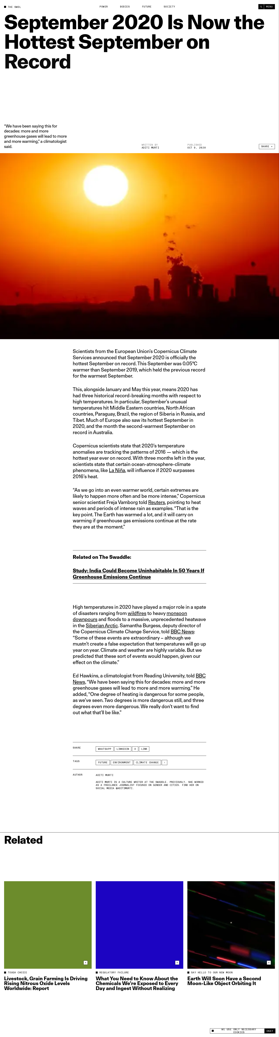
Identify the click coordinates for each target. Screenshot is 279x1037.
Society (169, 6)
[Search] (261, 6)
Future (147, 6)
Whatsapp (104, 749)
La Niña (117, 470)
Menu (269, 6)
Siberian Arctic (102, 625)
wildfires (137, 613)
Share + (267, 147)
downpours (85, 619)
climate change (147, 762)
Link (144, 749)
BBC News (182, 631)
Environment (122, 762)
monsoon (177, 613)
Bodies (125, 6)
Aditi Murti (150, 147)
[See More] (164, 762)
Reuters (156, 502)
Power (103, 6)
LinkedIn (123, 749)
